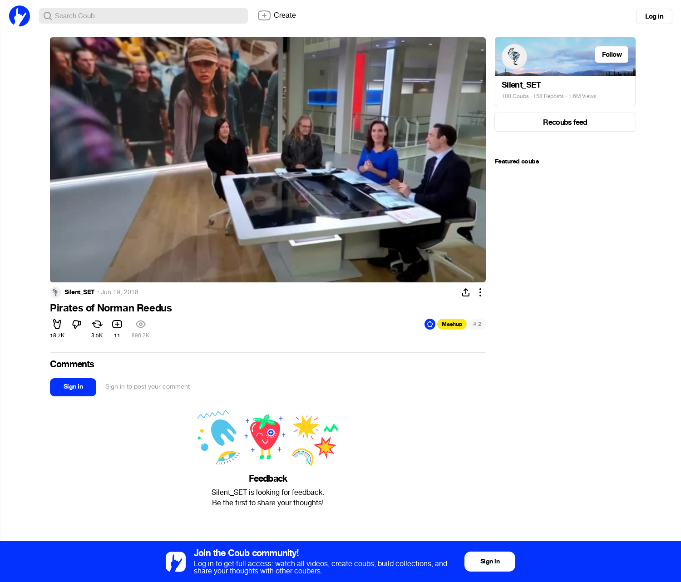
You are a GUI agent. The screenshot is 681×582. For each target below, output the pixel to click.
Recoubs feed (565, 122)
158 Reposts (548, 96)
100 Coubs (515, 96)
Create (276, 15)
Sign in (73, 386)
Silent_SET (79, 292)
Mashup (452, 324)
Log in (654, 16)
